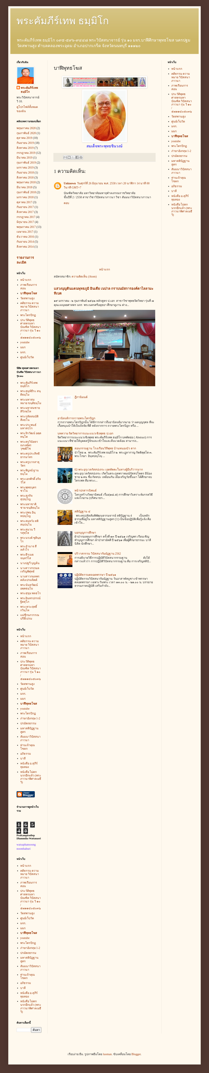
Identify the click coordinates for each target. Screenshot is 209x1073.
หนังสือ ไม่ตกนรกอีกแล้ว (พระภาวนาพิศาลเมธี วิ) (30, 777)
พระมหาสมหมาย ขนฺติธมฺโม (30, 401)
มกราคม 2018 (25, 197)
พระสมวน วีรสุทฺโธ (27, 531)
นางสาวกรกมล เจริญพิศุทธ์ (29, 570)
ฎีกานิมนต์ (81, 397)
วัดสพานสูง (27, 298)
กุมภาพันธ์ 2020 (26, 133)
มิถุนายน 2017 (25, 222)
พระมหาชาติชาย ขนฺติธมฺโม (30, 506)
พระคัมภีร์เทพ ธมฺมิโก (63, 20)
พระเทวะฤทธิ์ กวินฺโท (28, 608)
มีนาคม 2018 (24, 187)
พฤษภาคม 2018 (26, 182)
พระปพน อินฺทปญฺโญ (28, 514)
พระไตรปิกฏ (28, 315)
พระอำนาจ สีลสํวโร (28, 548)
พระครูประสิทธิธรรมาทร (30, 455)
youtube (25, 342)
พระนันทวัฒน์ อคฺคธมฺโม (29, 586)
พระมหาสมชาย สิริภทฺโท (30, 409)
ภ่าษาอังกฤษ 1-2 (30, 718)
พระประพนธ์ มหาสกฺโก (28, 426)
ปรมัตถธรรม (28, 723)
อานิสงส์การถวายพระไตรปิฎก (76, 418)
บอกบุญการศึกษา (85, 532)
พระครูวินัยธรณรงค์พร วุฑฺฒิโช (29, 445)
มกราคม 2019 (25, 167)
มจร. (23, 352)
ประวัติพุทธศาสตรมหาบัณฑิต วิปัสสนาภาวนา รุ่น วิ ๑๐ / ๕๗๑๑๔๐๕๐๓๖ (30, 329)
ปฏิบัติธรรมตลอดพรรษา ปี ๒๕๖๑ (95, 574)
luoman (107, 1054)
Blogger (136, 1054)
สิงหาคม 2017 (25, 212)
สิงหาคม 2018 (25, 177)
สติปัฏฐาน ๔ (82, 511)
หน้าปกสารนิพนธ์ (85, 490)
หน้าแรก (104, 269)
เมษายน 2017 (25, 231)
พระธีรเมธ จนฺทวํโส (27, 556)
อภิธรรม (25, 753)
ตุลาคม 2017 (24, 202)
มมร (23, 347)
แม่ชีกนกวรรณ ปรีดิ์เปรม (29, 616)
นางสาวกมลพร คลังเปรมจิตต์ (30, 578)
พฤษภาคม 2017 (26, 227)
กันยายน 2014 (25, 241)
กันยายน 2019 (25, 142)
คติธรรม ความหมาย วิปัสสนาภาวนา (29, 307)
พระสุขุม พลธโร (30, 593)
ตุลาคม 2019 (24, 137)
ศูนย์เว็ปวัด (27, 357)
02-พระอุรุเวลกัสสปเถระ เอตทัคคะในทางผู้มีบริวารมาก (108, 469)
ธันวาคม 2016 (25, 236)
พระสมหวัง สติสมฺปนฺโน (29, 522)
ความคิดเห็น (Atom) (84, 276)
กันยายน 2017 (25, 207)
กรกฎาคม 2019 (26, 152)
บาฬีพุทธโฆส (28, 293)
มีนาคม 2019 (24, 157)
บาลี (23, 758)
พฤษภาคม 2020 (26, 128)
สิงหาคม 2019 (25, 147)
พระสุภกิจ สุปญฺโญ (26, 497)
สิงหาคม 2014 (25, 246)
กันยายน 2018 (25, 172)
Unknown (70, 183)
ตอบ (66, 203)
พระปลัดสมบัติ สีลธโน (29, 418)
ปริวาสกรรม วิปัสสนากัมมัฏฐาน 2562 (97, 553)
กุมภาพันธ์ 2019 (26, 162)
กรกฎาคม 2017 (26, 217)
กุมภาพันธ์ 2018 (26, 192)
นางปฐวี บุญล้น (30, 563)
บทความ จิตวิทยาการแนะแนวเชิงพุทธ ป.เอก (85, 433)
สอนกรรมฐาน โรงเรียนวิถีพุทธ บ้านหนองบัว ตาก (105, 448)
